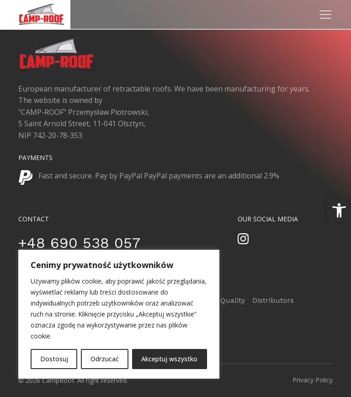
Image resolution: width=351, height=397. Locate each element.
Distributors (273, 300)
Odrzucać (104, 358)
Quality (232, 300)
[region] (118, 314)
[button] (339, 210)
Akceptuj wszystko (169, 358)
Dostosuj (54, 358)
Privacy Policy (312, 380)
